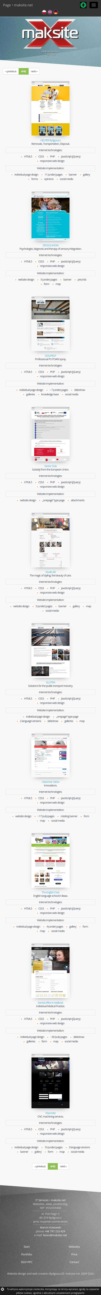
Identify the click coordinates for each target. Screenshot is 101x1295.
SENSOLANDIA (50, 245)
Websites (74, 1246)
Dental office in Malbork (50, 1002)
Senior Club (50, 466)
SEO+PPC (26, 1262)
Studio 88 (50, 572)
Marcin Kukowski (50, 1227)
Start (27, 1246)
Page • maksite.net (18, 5)
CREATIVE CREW (50, 782)
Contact (74, 1262)
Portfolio (26, 1254)
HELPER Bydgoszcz (50, 140)
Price (74, 1254)
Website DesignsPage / (50, 36)
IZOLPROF (50, 355)
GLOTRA (50, 682)
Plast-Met (50, 1113)
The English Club (50, 892)
